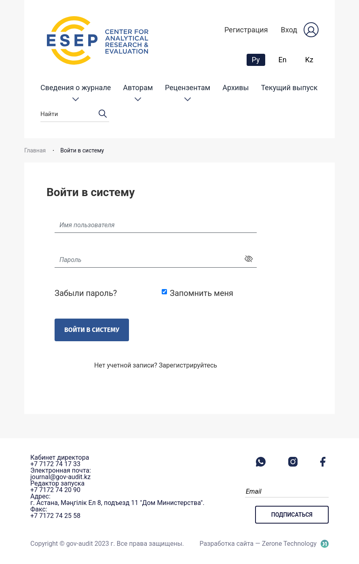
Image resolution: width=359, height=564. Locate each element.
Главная (35, 150)
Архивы (235, 87)
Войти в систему (91, 330)
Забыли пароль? (86, 293)
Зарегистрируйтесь (188, 365)
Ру (258, 59)
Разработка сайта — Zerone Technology (258, 543)
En (283, 59)
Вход (289, 29)
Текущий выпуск (289, 87)
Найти (74, 114)
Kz (309, 59)
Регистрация (246, 29)
